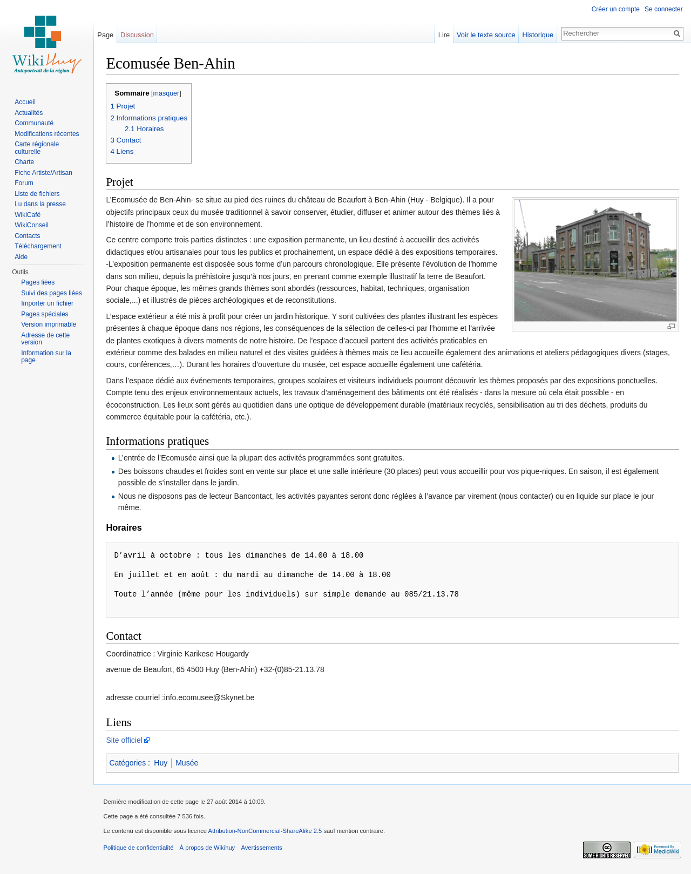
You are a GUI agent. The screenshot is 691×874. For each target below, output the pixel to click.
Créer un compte (615, 9)
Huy (163, 763)
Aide (21, 257)
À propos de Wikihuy (210, 849)
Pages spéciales (44, 314)
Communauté (34, 123)
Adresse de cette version (45, 339)
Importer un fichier (47, 303)
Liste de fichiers (37, 194)
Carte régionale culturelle (37, 147)
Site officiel (127, 740)
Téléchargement (38, 246)
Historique (537, 35)
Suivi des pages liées (51, 293)
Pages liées (38, 282)
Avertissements (263, 849)
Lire (443, 35)
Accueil (25, 102)
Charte (24, 162)
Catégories (130, 763)
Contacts (27, 236)
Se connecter (663, 9)
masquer (168, 94)
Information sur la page (46, 356)
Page (107, 35)
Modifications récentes (47, 134)
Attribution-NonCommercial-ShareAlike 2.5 (267, 833)
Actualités (29, 113)
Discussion (138, 35)
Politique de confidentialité (141, 849)
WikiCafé (27, 215)
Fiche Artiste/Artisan (43, 173)
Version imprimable (48, 324)
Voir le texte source (485, 35)
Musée (189, 763)
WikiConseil (32, 225)
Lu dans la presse (40, 204)
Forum (24, 183)
